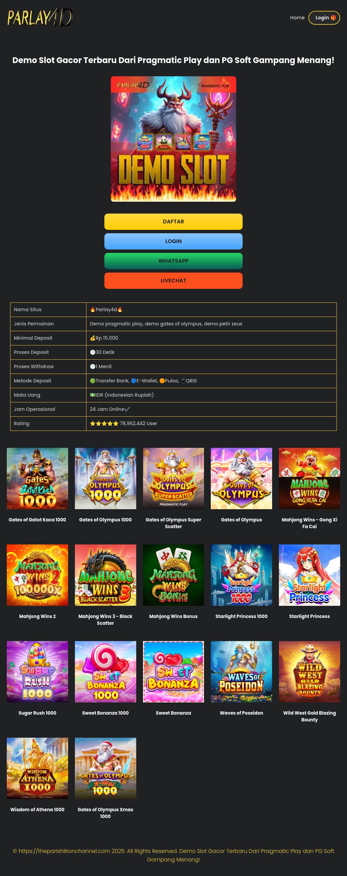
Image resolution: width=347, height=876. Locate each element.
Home (297, 17)
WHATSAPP (173, 261)
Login (173, 241)
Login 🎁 (326, 17)
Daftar (173, 221)
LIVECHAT (173, 280)
